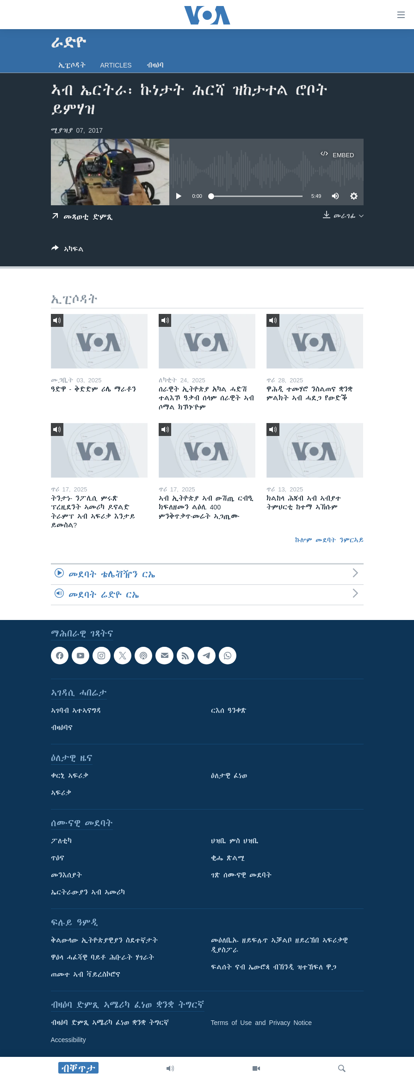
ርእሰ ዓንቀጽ (229, 711)
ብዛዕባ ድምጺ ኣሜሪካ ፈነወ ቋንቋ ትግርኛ (110, 1023)
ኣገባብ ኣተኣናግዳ (76, 711)
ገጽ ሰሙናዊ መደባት (241, 875)
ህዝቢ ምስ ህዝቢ (235, 841)
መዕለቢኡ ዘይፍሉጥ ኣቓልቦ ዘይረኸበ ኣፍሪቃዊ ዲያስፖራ (279, 946)
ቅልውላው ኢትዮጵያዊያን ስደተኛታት (104, 941)
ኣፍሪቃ (61, 793)
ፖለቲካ (61, 841)
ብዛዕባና (62, 728)
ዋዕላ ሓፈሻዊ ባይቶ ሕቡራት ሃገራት (102, 958)
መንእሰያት (66, 875)
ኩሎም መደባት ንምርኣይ (329, 540)
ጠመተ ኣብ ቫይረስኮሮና (85, 975)
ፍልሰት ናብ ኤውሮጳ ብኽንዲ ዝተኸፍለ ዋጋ (273, 967)
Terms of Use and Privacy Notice (261, 1023)
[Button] (67, 250)
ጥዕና (57, 858)
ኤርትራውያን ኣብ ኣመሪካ (88, 893)
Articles (116, 65)
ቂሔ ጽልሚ (228, 858)
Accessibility (68, 1040)
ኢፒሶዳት (72, 65)
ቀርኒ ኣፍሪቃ (69, 776)
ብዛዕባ (155, 65)
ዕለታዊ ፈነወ (229, 776)
